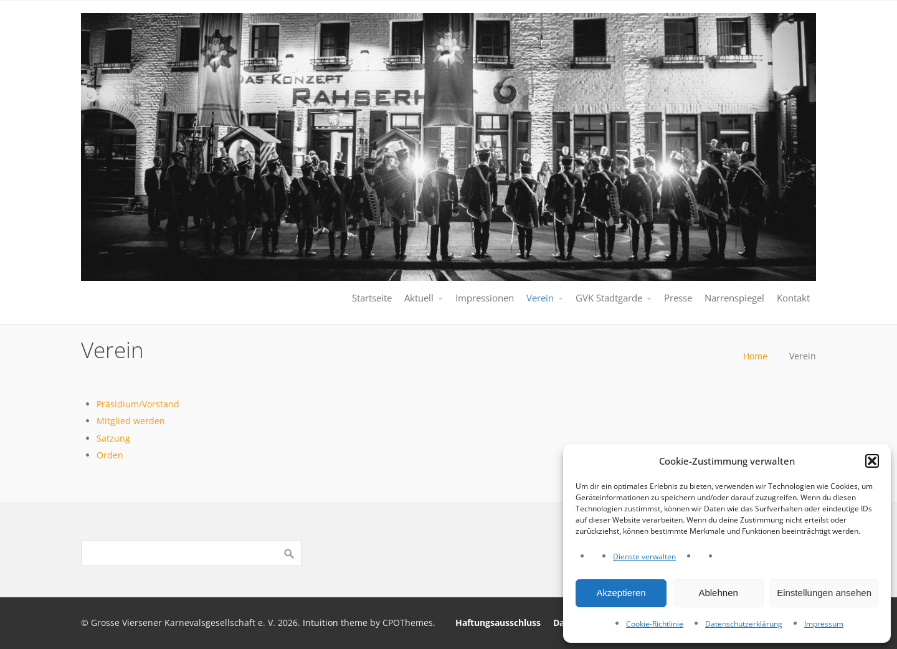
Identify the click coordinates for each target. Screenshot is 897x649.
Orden (110, 455)
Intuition (320, 622)
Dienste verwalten (644, 556)
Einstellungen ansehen (824, 592)
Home (755, 356)
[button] (872, 461)
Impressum (823, 623)
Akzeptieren (620, 592)
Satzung (113, 438)
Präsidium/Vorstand (138, 404)
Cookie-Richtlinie (654, 623)
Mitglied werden (131, 421)
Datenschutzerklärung (743, 623)
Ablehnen (718, 592)
